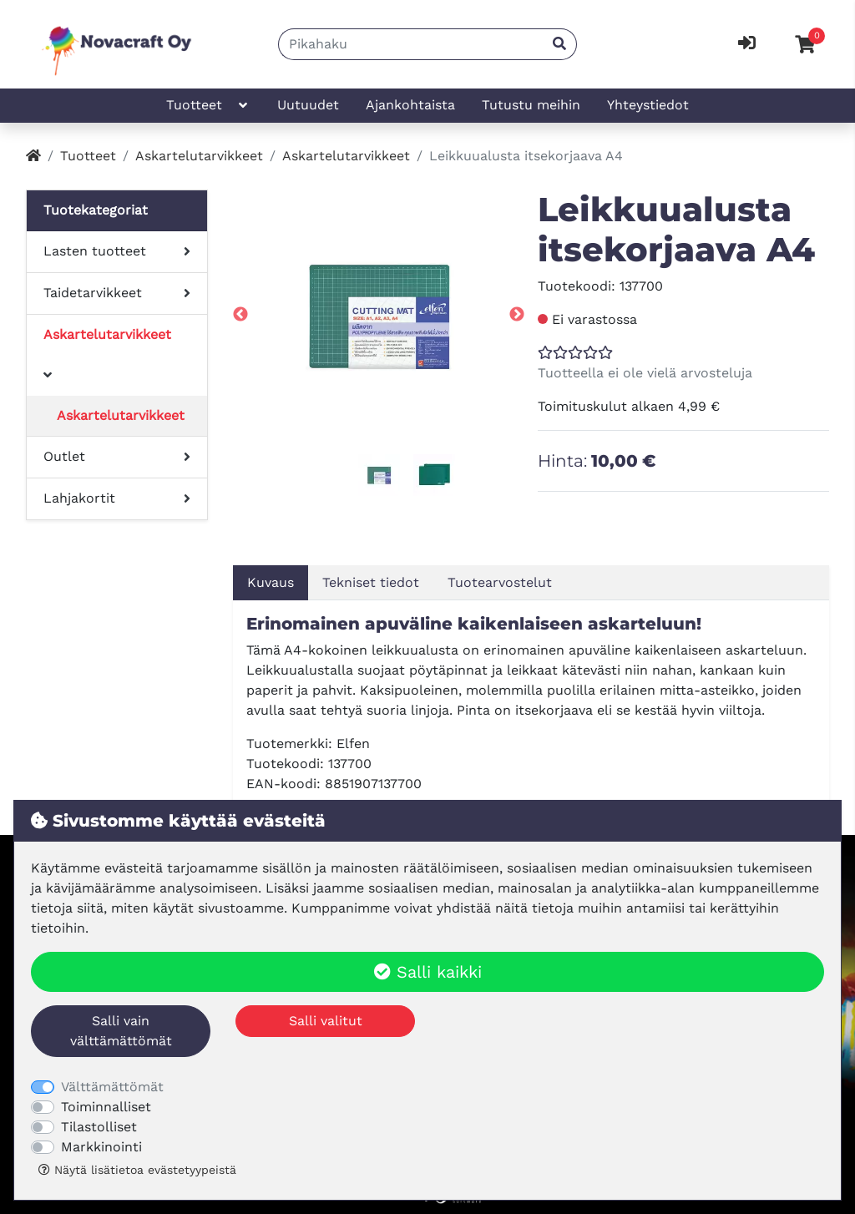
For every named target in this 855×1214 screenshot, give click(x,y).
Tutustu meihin (531, 105)
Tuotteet (208, 105)
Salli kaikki (428, 972)
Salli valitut (325, 1021)
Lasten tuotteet (94, 251)
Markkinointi (101, 1147)
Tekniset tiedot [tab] (370, 582)
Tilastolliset (99, 1127)
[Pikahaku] (411, 44)
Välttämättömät (112, 1087)
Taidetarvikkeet (92, 293)
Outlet (64, 456)
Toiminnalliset (106, 1107)
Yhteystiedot (648, 105)
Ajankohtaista (410, 105)
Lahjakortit (79, 498)
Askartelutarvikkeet (199, 156)
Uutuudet (308, 105)
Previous (240, 314)
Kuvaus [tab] (270, 582)
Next (516, 314)
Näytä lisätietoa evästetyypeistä (137, 1169)
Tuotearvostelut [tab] (500, 582)
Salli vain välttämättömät (121, 1031)
